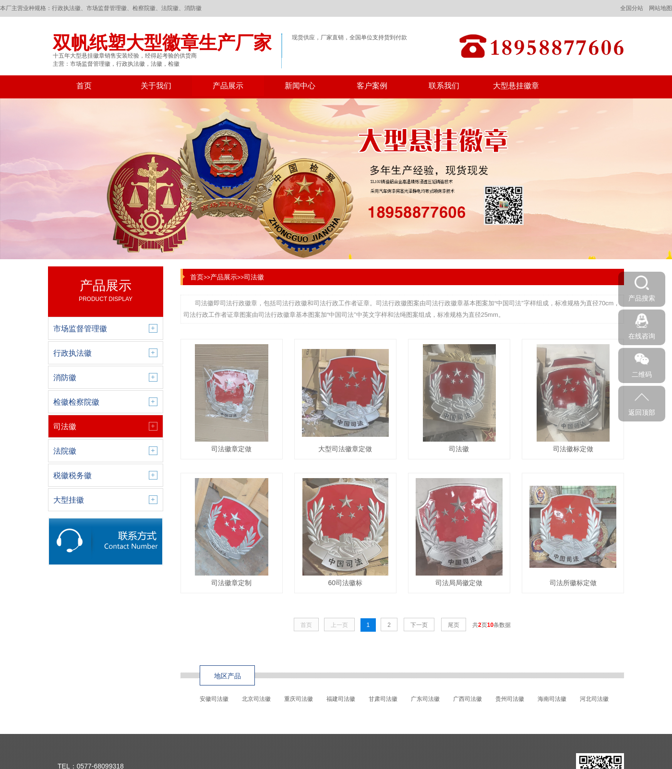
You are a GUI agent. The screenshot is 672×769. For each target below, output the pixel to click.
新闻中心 (300, 86)
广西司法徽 (467, 699)
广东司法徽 (425, 699)
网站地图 (660, 8)
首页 (84, 86)
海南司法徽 (552, 699)
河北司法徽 (594, 699)
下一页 (419, 625)
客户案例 (372, 86)
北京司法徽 (256, 699)
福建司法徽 (340, 699)
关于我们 (156, 86)
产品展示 (228, 86)
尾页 (453, 625)
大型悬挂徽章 (516, 86)
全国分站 (631, 8)
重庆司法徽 (298, 699)
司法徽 (254, 277)
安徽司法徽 (214, 699)
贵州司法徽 (509, 699)
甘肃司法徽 (383, 699)
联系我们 (444, 86)
